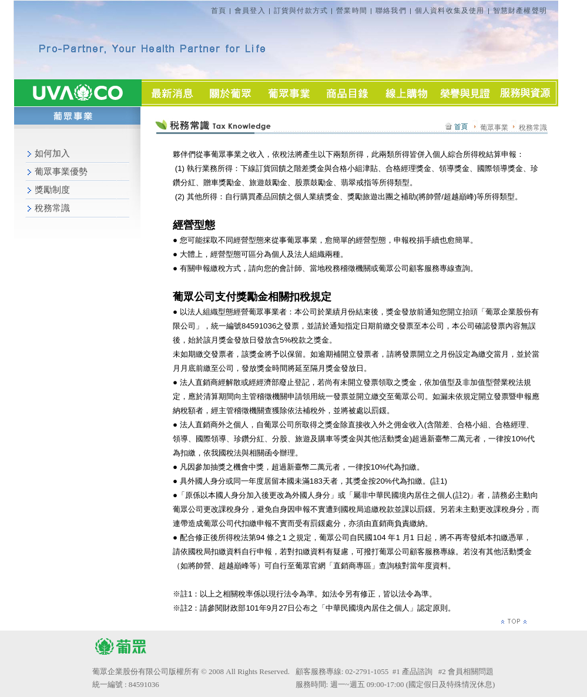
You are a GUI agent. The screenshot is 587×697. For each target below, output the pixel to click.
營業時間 (351, 10)
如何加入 (52, 153)
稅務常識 (52, 208)
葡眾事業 (499, 127)
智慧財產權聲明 (520, 10)
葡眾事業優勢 (61, 171)
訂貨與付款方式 (301, 10)
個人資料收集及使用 (450, 10)
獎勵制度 (52, 190)
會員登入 (250, 10)
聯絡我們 (391, 10)
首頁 (218, 10)
